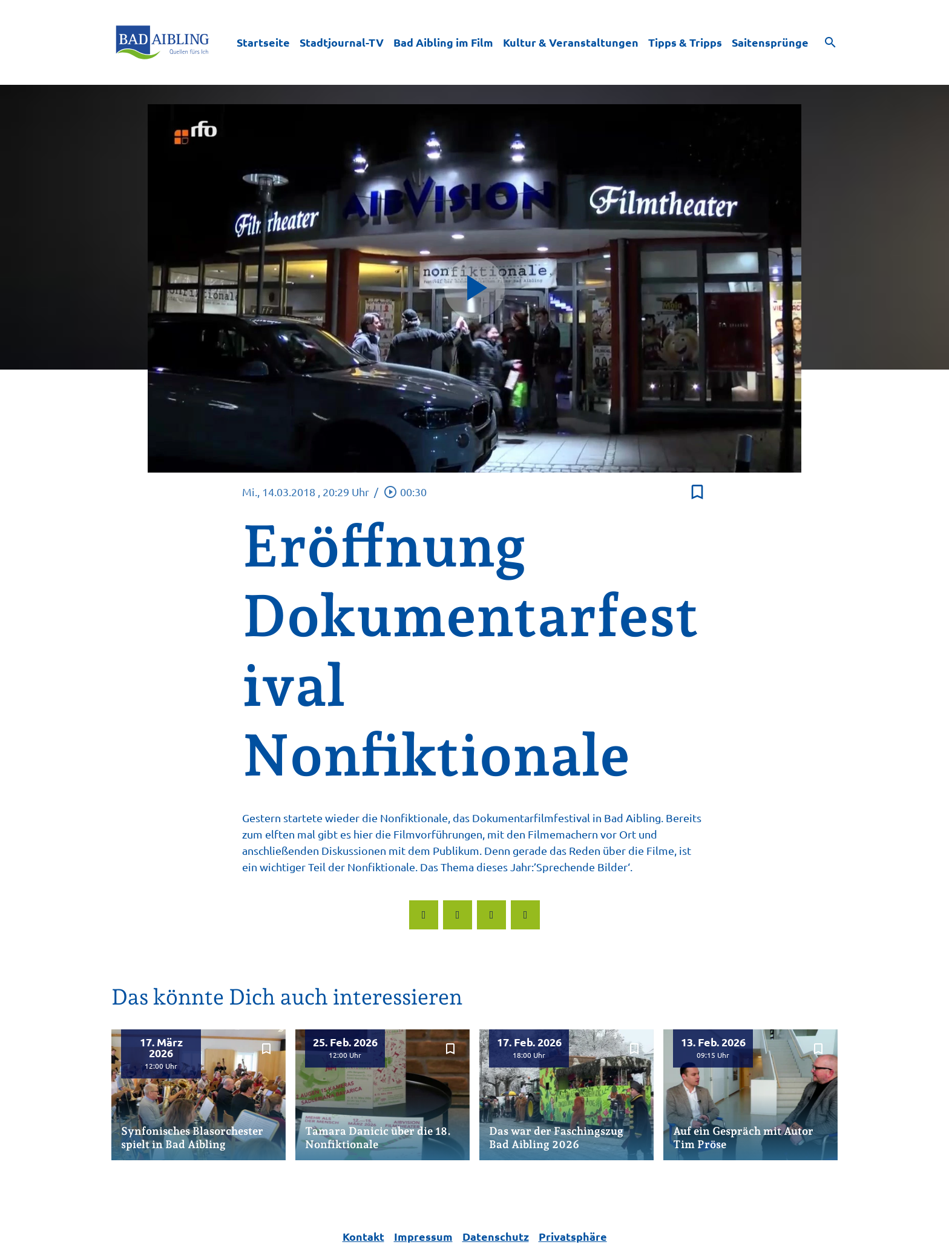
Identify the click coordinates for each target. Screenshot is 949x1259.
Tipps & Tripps (685, 42)
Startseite (263, 42)
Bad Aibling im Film (443, 42)
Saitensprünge (770, 42)
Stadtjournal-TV (342, 42)
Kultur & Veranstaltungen (571, 42)
